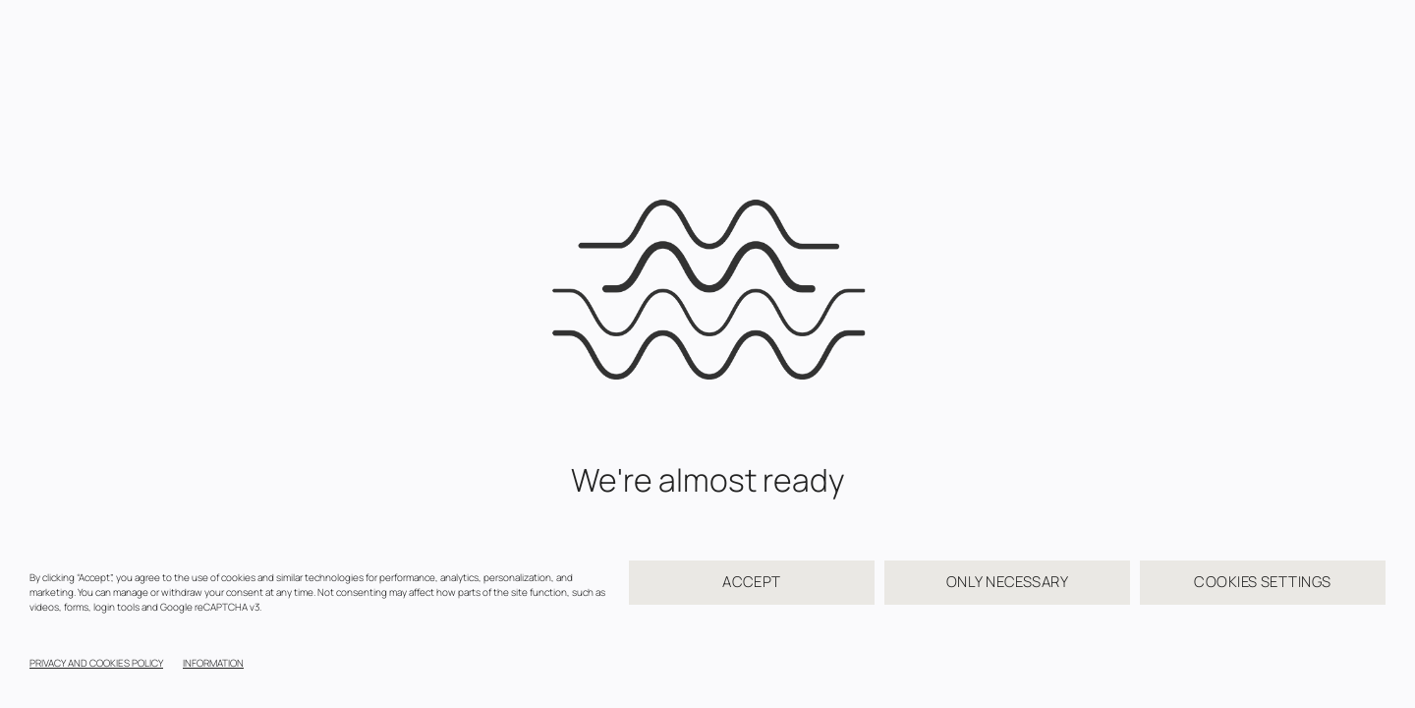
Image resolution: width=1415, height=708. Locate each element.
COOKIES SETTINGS (1262, 581)
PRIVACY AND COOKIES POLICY (96, 663)
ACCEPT (751, 581)
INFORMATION (213, 663)
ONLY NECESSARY (1007, 581)
